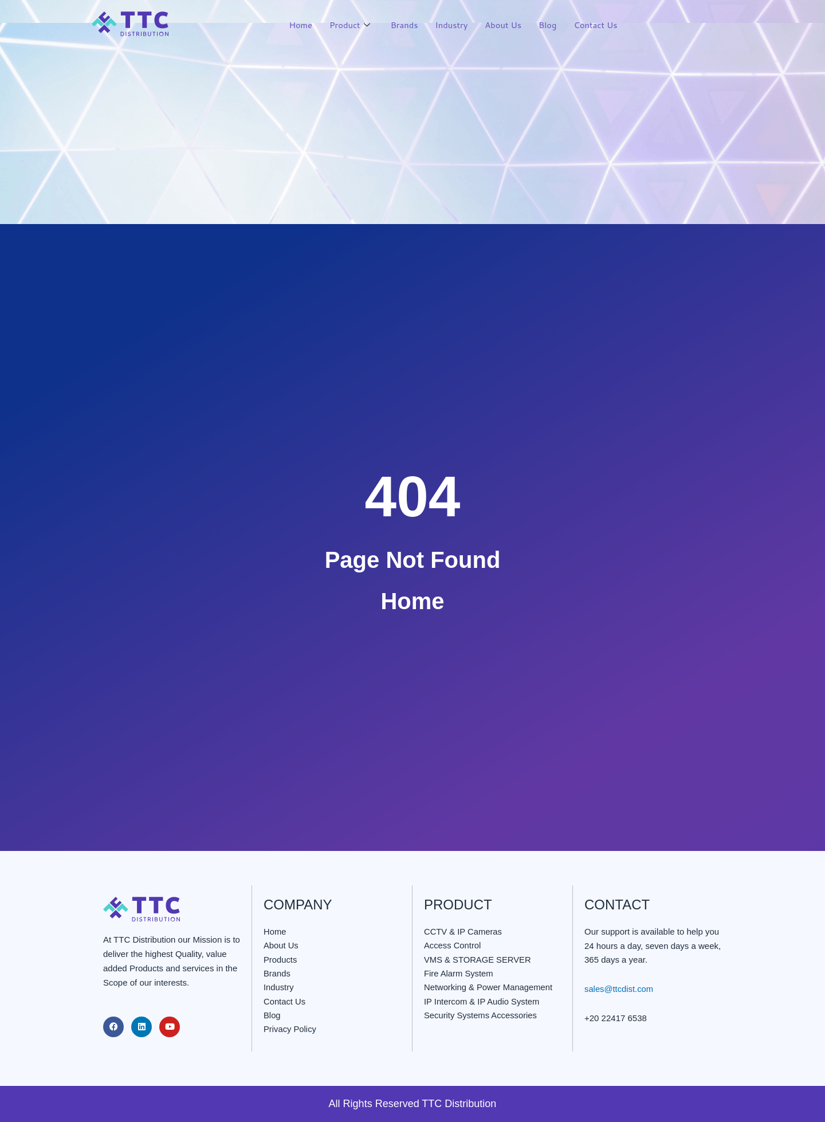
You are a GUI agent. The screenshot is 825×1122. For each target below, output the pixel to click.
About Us (501, 25)
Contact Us (595, 25)
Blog (546, 25)
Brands (401, 25)
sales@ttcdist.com (619, 989)
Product (346, 25)
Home (296, 25)
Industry (449, 25)
